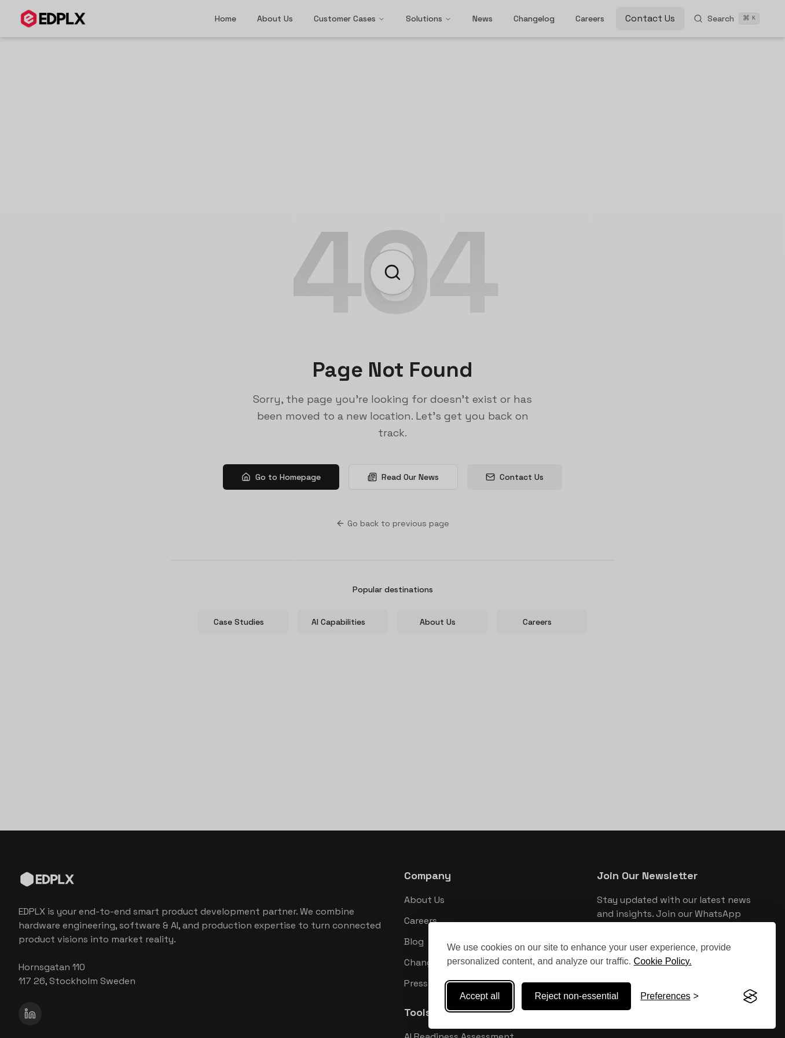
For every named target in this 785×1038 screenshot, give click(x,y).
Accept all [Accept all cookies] (480, 996)
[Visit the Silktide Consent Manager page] (750, 996)
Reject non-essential (576, 996)
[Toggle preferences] (669, 996)
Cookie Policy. (663, 961)
